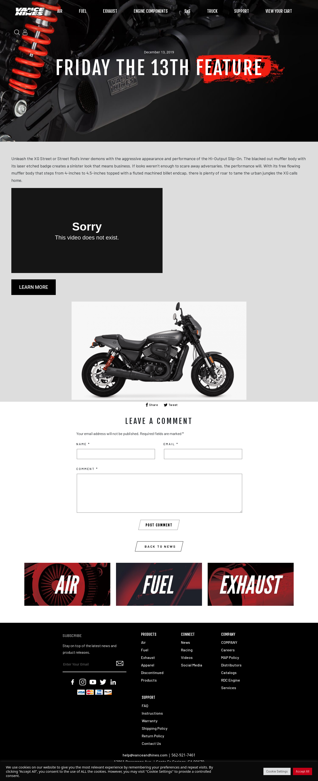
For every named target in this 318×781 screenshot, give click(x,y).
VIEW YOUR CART (279, 11)
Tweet (171, 405)
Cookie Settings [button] (277, 771)
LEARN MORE (33, 287)
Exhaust (148, 657)
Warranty (150, 720)
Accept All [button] (302, 771)
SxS (187, 11)
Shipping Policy (155, 728)
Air (143, 642)
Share (152, 405)
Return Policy (153, 736)
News (185, 642)
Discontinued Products (152, 676)
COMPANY (229, 642)
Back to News (160, 546)
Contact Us (151, 743)
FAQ (145, 705)
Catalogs (228, 672)
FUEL (82, 11)
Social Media (191, 665)
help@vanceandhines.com (145, 755)
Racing (187, 650)
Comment (87, 469)
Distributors (231, 665)
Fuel (144, 650)
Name (83, 444)
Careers (228, 650)
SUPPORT (241, 11)
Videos (187, 657)
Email (170, 444)
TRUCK (212, 11)
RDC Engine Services (230, 684)
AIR (59, 11)
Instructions (152, 713)
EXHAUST (110, 11)
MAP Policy (230, 657)
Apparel (147, 665)
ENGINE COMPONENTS (151, 11)
